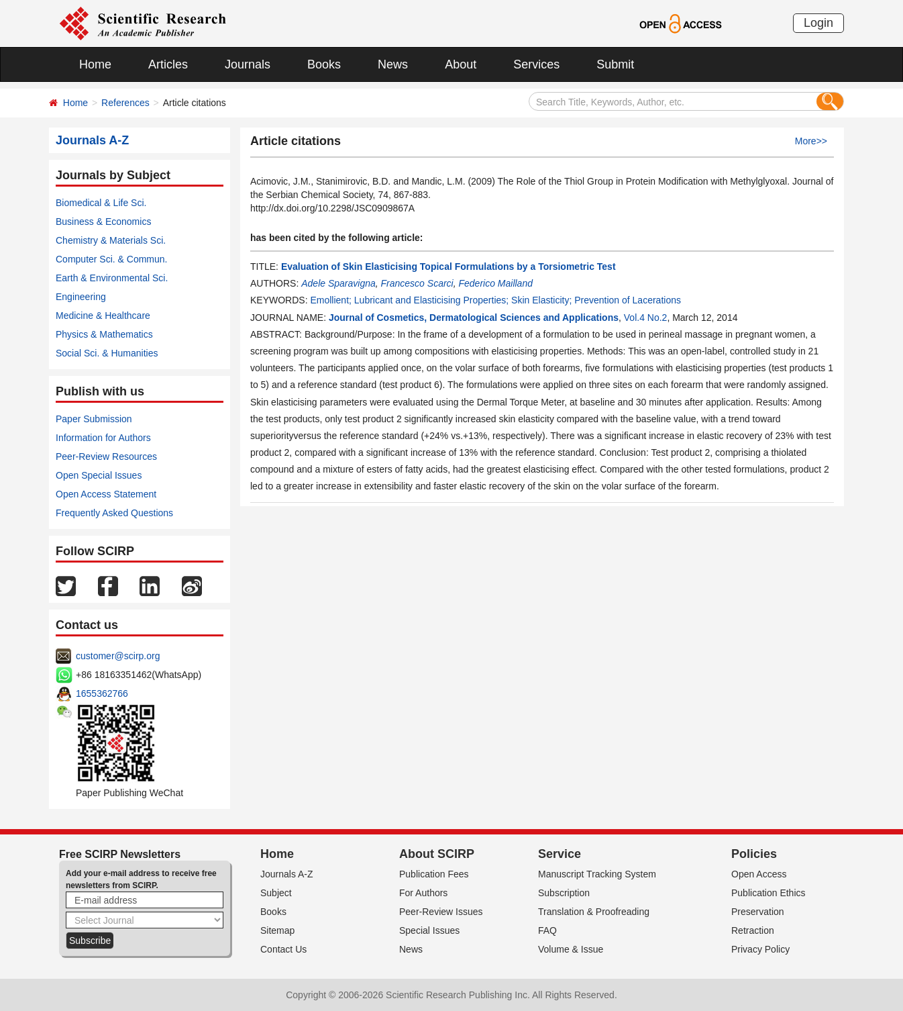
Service (559, 854)
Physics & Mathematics (104, 334)
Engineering (81, 296)
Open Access (759, 874)
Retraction (752, 930)
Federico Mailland (495, 283)
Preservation (757, 911)
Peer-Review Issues (441, 911)
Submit (615, 64)
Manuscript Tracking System (597, 874)
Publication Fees (434, 874)
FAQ (547, 930)
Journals (247, 64)
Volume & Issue (570, 949)
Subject (276, 892)
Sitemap (277, 930)
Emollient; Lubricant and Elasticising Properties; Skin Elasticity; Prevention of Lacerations (495, 300)
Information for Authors (103, 437)
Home (95, 64)
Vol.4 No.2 (646, 317)
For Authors (423, 892)
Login (818, 23)
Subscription (564, 892)
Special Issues (429, 930)
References (125, 102)
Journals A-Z (286, 874)
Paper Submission (94, 419)
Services (536, 64)
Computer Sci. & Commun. (112, 259)
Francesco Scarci (417, 283)
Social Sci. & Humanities (107, 353)
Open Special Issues (99, 475)
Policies (754, 854)
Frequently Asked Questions (114, 513)
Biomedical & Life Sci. (101, 202)
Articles (168, 64)
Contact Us (283, 949)
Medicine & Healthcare (103, 315)
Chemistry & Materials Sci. (111, 240)
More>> (811, 141)
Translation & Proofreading (593, 911)
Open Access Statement (106, 494)
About (460, 64)
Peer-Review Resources (106, 456)
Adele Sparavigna (338, 283)
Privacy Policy (760, 949)
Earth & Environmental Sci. (112, 278)
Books (324, 64)
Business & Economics (103, 221)
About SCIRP (436, 854)
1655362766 (102, 693)
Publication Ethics (768, 892)
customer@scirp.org (118, 656)
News (393, 64)
